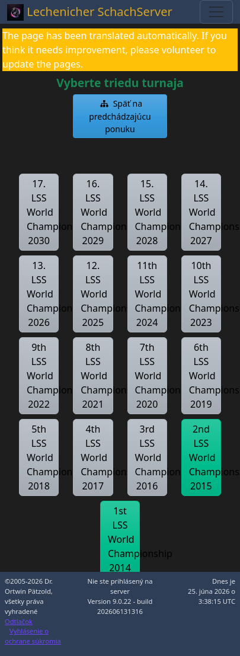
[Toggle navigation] (216, 12)
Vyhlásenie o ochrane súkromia (33, 635)
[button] (120, 116)
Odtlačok (19, 621)
